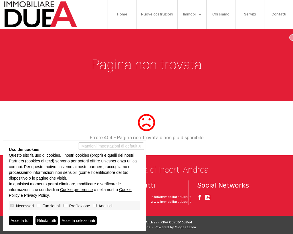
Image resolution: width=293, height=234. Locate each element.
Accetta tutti (21, 220)
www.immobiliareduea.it (171, 202)
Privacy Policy (36, 195)
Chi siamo (220, 14)
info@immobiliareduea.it (171, 197)
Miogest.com (185, 227)
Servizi (250, 14)
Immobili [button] (192, 14)
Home (122, 14)
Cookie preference (76, 189)
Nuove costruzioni (157, 14)
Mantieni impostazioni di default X (111, 146)
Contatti (279, 14)
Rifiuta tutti (46, 220)
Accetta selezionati (78, 220)
